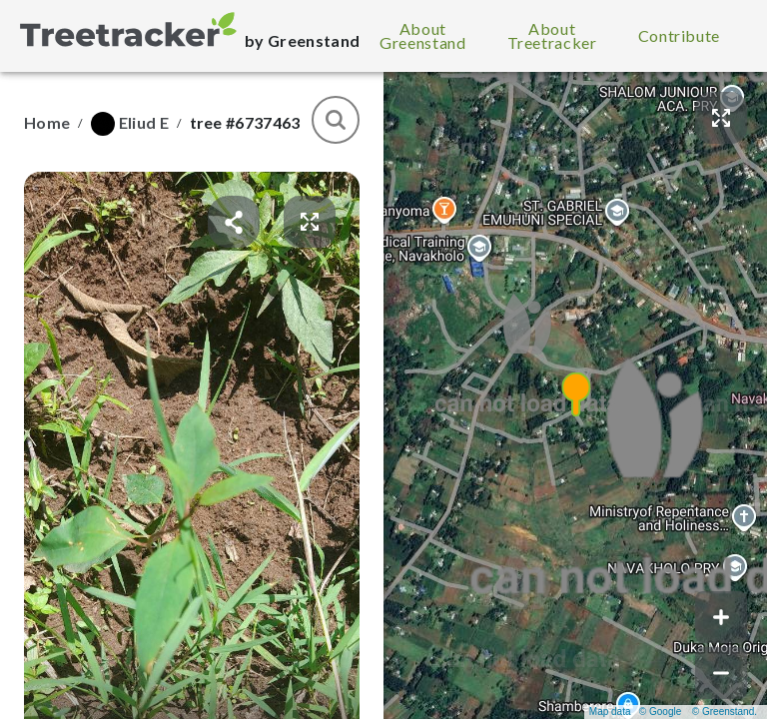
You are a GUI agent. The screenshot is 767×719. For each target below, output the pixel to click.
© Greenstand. (724, 711)
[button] (575, 395)
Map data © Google (635, 711)
